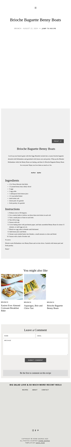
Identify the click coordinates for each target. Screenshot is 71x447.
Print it (58, 141)
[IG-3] (35, 418)
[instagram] (33, 430)
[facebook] (35, 430)
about (35, 390)
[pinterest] (38, 430)
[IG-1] (35, 402)
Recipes (25, 390)
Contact (45, 390)
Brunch (4, 302)
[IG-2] (51, 402)
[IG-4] (20, 402)
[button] (35, 8)
